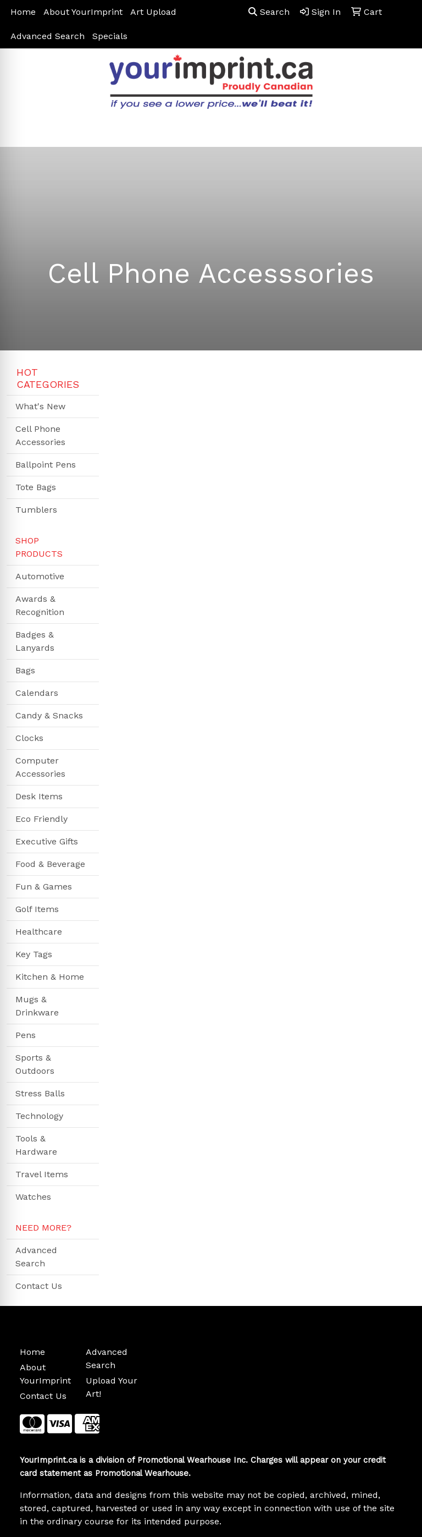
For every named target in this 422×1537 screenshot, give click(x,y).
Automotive (39, 576)
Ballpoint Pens (45, 464)
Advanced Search (47, 36)
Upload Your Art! (111, 1387)
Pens (25, 1035)
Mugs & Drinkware (37, 1006)
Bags (25, 670)
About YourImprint (83, 12)
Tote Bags (35, 487)
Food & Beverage (50, 864)
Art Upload (153, 12)
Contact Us (38, 1286)
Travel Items (41, 1174)
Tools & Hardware (36, 1145)
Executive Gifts (46, 841)
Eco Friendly (41, 819)
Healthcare (38, 931)
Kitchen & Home (49, 976)
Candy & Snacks (49, 715)
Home (23, 12)
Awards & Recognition (39, 605)
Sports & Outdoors (34, 1064)
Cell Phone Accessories (40, 435)
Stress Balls (40, 1093)
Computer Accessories (40, 767)
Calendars (36, 693)
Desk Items (39, 796)
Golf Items (37, 909)
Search (269, 12)
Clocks (29, 738)
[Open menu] (400, 131)
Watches (33, 1197)
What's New (40, 406)
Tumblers (36, 509)
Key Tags (33, 954)
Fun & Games (43, 886)
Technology (39, 1116)
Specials (109, 36)
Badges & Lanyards (34, 641)
